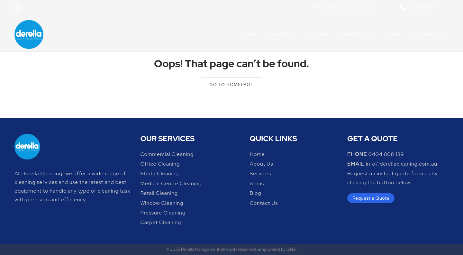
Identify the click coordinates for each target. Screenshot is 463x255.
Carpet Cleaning (160, 222)
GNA (291, 249)
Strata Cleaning (159, 173)
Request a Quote (370, 198)
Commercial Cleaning (167, 154)
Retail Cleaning (159, 193)
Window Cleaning (161, 203)
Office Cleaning (160, 163)
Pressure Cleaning (162, 212)
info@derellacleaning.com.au (355, 7)
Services (317, 34)
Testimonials (357, 34)
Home (249, 34)
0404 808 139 (420, 7)
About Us (282, 34)
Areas (393, 34)
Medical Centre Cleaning (171, 183)
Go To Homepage (231, 84)
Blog (255, 193)
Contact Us (427, 34)
